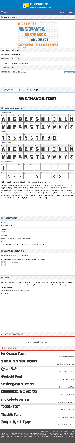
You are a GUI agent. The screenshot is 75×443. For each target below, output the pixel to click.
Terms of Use (54, 431)
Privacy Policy (64, 431)
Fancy (14, 59)
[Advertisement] (37, 81)
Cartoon (20, 59)
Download (69, 72)
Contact (72, 431)
